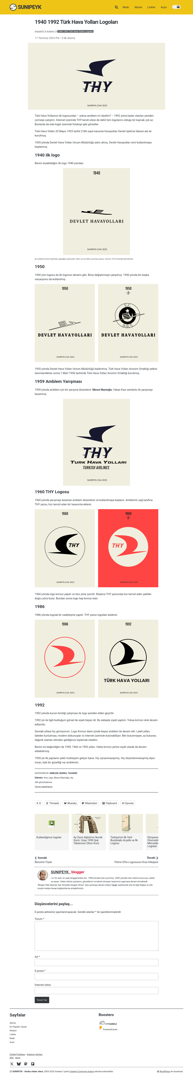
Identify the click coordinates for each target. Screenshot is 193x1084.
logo (51, 777)
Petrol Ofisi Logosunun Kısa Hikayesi (136, 860)
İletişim (13, 1030)
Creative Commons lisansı (81, 1071)
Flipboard (109, 803)
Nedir (114, 885)
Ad (37, 956)
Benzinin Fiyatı (43, 860)
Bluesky (70, 803)
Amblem (51, 31)
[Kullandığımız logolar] (52, 826)
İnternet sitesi (43, 984)
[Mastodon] (27, 1065)
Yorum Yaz (42, 1000)
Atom (17, 1058)
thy (71, 777)
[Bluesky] (20, 1065)
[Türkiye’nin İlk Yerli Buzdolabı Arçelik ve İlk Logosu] (126, 829)
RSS (12, 1058)
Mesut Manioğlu (61, 777)
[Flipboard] (34, 1065)
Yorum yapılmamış (43, 786)
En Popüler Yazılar (18, 1027)
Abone (13, 1023)
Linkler (13, 1034)
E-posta (40, 970)
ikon (46, 777)
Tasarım (72, 773)
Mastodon (89, 803)
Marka (63, 773)
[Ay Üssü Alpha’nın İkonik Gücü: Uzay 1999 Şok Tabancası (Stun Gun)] (89, 829)
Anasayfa (39, 31)
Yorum (39, 919)
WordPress (163, 1071)
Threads (52, 803)
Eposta (128, 803)
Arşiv (12, 1042)
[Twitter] (13, 1065)
